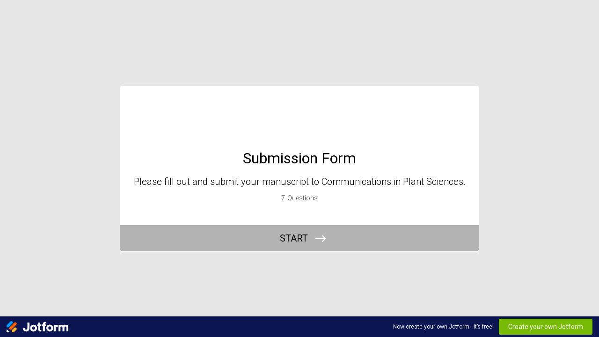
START (294, 238)
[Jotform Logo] (37, 326)
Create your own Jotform (545, 326)
